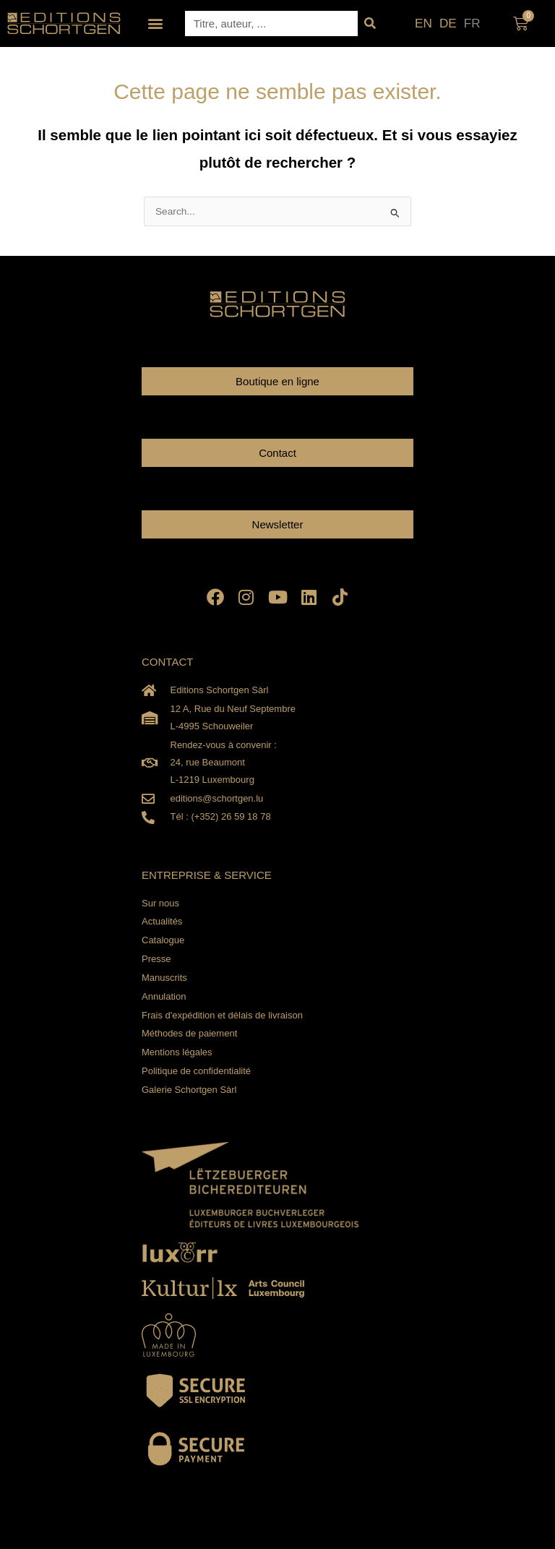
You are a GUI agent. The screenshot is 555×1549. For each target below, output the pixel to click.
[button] (156, 23)
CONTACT (167, 662)
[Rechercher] (370, 23)
